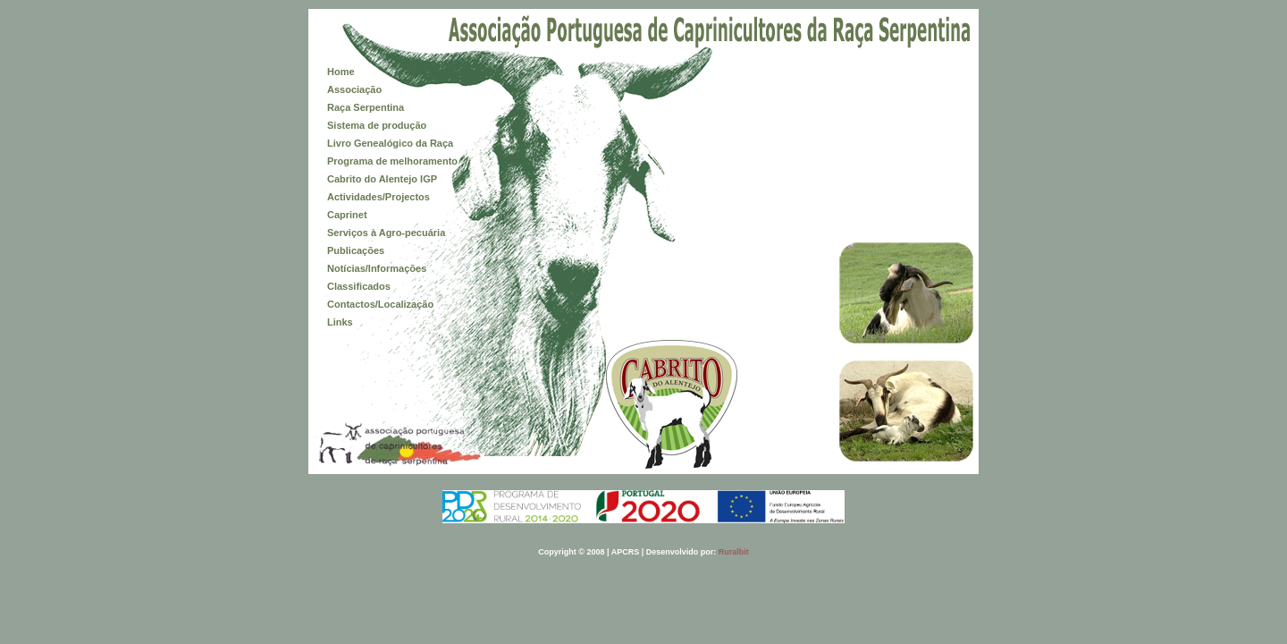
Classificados (359, 286)
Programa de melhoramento (392, 161)
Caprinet (347, 214)
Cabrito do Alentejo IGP (382, 179)
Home (341, 71)
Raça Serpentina (365, 107)
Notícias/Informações (376, 268)
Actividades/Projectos (378, 196)
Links (340, 322)
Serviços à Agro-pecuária (386, 232)
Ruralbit (734, 551)
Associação (354, 89)
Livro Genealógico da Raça (390, 143)
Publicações (355, 250)
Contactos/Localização (380, 304)
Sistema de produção (376, 125)
